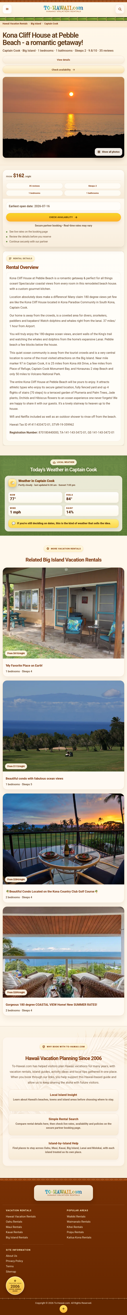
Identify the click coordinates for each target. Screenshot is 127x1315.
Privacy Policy (14, 1261)
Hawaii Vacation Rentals (15, 23)
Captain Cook (51, 23)
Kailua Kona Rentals (79, 1237)
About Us (11, 1256)
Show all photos (108, 151)
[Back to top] (63, 1309)
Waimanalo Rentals (79, 1221)
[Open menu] (7, 9)
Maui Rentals (14, 1227)
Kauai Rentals (14, 1232)
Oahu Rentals (14, 1221)
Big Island (36, 23)
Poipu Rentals (75, 1232)
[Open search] (119, 9)
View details (63, 59)
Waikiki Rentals (76, 1216)
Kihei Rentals (75, 1227)
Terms (10, 1266)
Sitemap (11, 1271)
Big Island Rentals (17, 1237)
